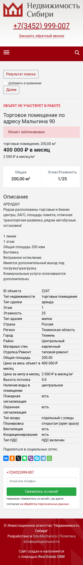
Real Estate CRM (51, 557)
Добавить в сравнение (24, 83)
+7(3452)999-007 (20, 472)
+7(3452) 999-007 (41, 26)
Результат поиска (21, 74)
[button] (41, 36)
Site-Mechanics (45, 536)
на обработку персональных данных (44, 504)
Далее (11, 90)
